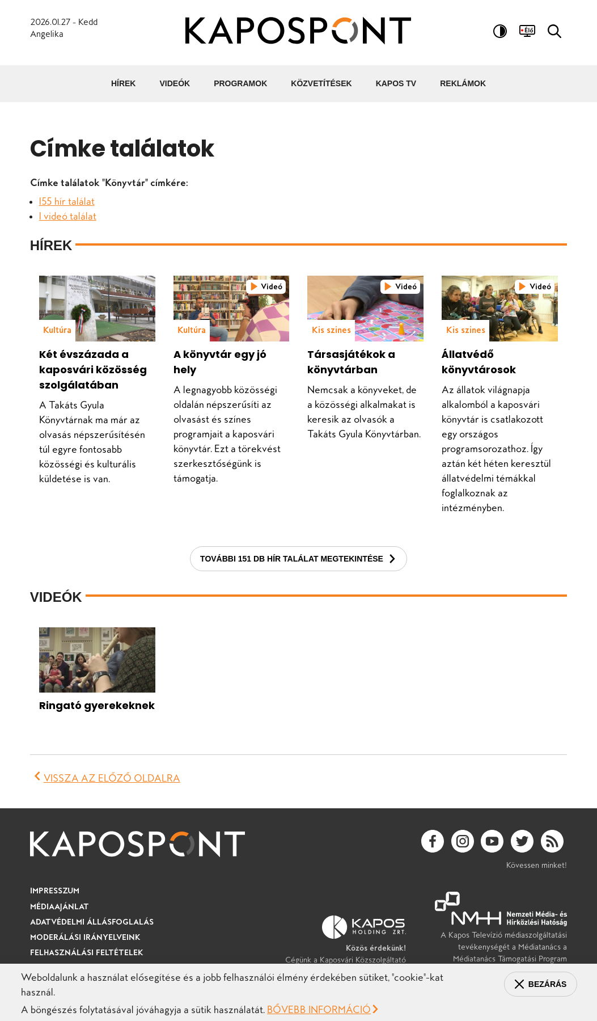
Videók (174, 83)
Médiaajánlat (59, 906)
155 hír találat (67, 201)
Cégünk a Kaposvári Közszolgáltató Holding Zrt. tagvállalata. (345, 945)
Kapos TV (396, 83)
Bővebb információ (319, 1009)
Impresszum (54, 890)
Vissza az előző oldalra (112, 778)
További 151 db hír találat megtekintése (291, 558)
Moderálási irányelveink (85, 937)
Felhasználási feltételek (86, 952)
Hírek (123, 83)
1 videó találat (67, 216)
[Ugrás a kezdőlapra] (298, 32)
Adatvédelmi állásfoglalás (92, 921)
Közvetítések (321, 83)
